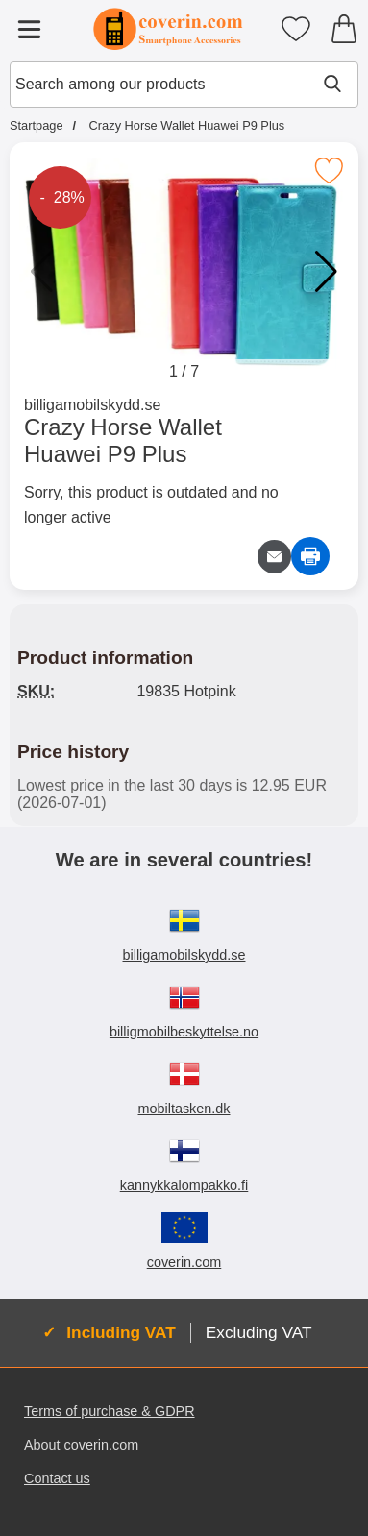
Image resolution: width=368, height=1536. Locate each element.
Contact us (57, 1478)
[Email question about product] (274, 556)
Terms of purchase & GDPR (109, 1411)
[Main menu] (29, 29)
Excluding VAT (259, 1332)
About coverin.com (81, 1444)
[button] (326, 272)
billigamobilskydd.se (92, 405)
